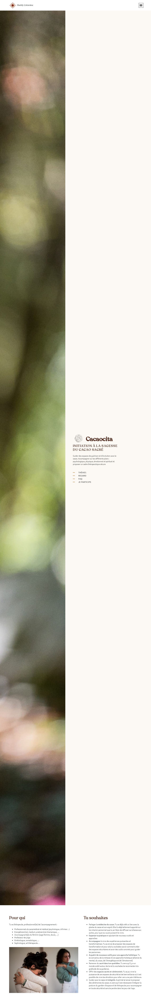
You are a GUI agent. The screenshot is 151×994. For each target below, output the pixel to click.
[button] (141, 5)
